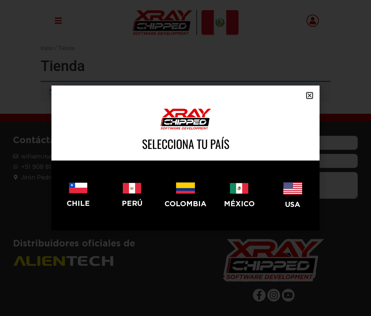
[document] (185, 158)
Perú (132, 203)
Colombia (185, 203)
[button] (309, 95)
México (239, 203)
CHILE (78, 203)
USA (292, 204)
